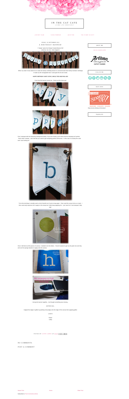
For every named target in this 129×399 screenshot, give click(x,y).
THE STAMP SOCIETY (87, 35)
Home (50, 390)
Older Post (80, 390)
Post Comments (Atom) (31, 394)
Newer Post (21, 390)
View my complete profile (99, 50)
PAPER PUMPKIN (56, 35)
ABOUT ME (71, 35)
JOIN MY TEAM (39, 35)
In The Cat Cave (64, 23)
